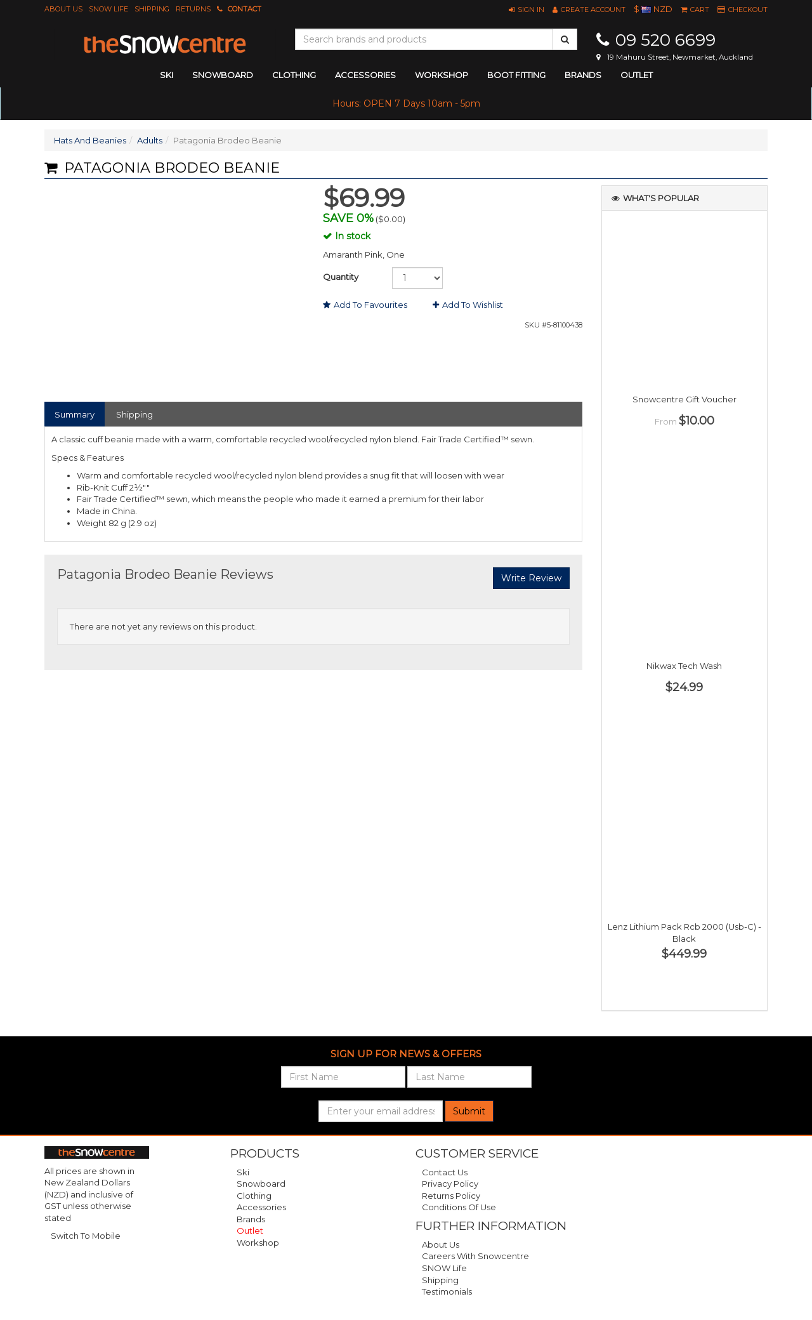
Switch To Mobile (86, 1236)
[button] (526, 9)
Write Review (531, 578)
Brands (583, 75)
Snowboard (261, 1183)
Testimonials (447, 1291)
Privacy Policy (450, 1183)
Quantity (340, 277)
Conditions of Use (459, 1207)
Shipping (151, 8)
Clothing (254, 1196)
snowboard (222, 75)
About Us (63, 8)
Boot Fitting (516, 75)
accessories (365, 75)
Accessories (261, 1207)
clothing (294, 75)
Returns (193, 8)
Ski (243, 1172)
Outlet (636, 75)
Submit (469, 1111)
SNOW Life (108, 8)
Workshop (441, 75)
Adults (149, 140)
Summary (75, 414)
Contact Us (445, 1172)
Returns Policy (451, 1196)
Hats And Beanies (90, 140)
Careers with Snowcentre (475, 1256)
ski (166, 75)
